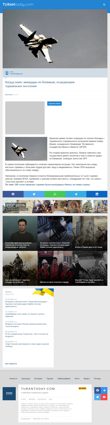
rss (50, 399)
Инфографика (63, 379)
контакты (42, 399)
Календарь (25, 419)
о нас (23, 399)
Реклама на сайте (41, 419)
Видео (87, 379)
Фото (77, 379)
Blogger (46, 412)
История (38, 379)
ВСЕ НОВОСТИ (11, 364)
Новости (13, 379)
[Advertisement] (25, 117)
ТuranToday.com (18, 5)
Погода (97, 379)
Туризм (50, 379)
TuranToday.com (38, 388)
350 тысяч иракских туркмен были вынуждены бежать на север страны (52, 184)
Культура (26, 379)
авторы (32, 399)
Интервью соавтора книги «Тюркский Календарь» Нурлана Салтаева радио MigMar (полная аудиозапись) (26, 304)
